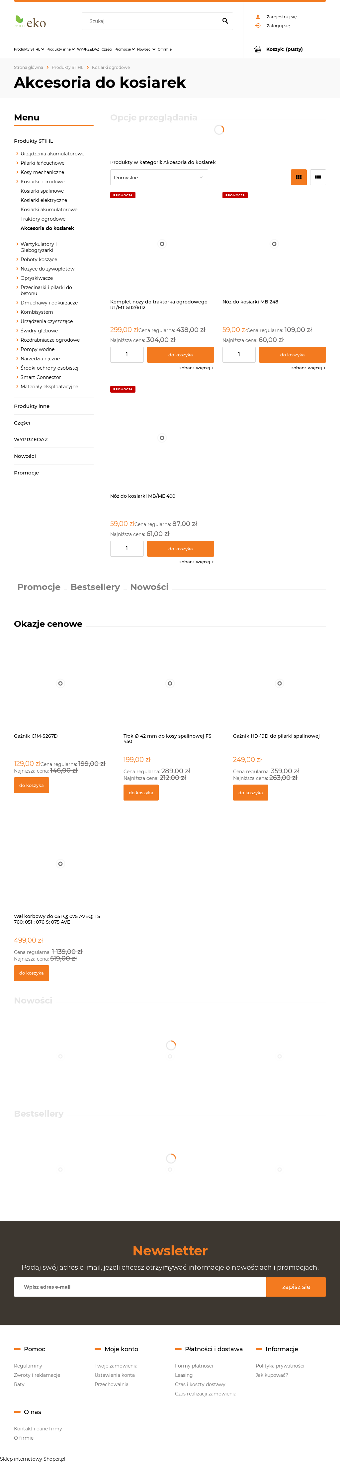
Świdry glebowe (39, 331)
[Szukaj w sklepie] (151, 21)
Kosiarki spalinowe (42, 191)
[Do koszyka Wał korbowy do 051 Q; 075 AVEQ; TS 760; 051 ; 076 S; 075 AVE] (31, 973)
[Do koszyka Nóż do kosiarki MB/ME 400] (180, 549)
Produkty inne (31, 406)
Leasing (184, 1375)
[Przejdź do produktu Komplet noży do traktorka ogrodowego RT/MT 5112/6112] (162, 244)
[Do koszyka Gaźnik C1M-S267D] (31, 785)
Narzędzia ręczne (40, 359)
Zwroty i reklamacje (37, 1375)
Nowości (25, 456)
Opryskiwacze (37, 278)
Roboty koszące (39, 260)
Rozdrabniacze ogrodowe (50, 340)
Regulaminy (28, 1366)
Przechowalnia (111, 1384)
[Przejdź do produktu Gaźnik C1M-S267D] (60, 691)
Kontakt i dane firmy (38, 1429)
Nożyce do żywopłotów (47, 269)
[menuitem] (29, 49)
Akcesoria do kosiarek (47, 228)
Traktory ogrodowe (43, 219)
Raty (19, 1384)
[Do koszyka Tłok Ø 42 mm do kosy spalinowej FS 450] (141, 793)
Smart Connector (41, 377)
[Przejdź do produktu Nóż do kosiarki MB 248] (274, 244)
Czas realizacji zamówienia (205, 1394)
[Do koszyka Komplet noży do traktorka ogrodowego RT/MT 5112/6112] (180, 355)
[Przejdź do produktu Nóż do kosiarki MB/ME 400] (162, 438)
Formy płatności (194, 1366)
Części (22, 423)
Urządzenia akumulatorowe (52, 154)
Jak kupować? (272, 1375)
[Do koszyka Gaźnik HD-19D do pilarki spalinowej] (250, 793)
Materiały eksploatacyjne (49, 387)
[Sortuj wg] (159, 177)
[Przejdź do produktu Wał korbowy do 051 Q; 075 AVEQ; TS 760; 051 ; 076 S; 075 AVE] (60, 871)
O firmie (24, 1438)
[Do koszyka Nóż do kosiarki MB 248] (292, 355)
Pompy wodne (37, 349)
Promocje (26, 472)
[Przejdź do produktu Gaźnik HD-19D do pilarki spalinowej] (279, 691)
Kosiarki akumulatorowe (49, 210)
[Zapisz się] (296, 1287)
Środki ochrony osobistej (49, 368)
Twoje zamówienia (116, 1366)
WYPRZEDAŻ (31, 439)
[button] (196, 368)
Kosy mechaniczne (42, 172)
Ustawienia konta (115, 1375)
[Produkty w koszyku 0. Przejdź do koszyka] (284, 49)
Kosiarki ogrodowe (42, 182)
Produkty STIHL (33, 141)
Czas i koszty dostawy (200, 1384)
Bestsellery (95, 587)
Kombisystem (37, 312)
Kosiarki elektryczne (44, 200)
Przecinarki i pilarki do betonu (46, 290)
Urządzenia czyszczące (47, 321)
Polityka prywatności (280, 1366)
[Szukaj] (225, 21)
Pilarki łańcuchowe (42, 163)
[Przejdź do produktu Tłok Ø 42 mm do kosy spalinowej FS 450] (170, 691)
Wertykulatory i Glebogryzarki (39, 247)
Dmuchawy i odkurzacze (49, 303)
